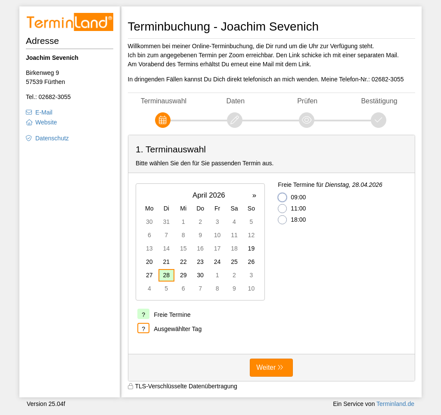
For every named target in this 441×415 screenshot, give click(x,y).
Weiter (266, 367)
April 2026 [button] (209, 195)
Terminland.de (395, 403)
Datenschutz (52, 138)
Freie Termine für (330, 184)
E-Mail (44, 112)
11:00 (292, 208)
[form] (272, 258)
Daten (236, 101)
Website (46, 122)
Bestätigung (379, 101)
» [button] (254, 195)
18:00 (292, 219)
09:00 (292, 197)
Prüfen (307, 101)
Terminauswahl (163, 101)
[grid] (200, 242)
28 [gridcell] (166, 275)
